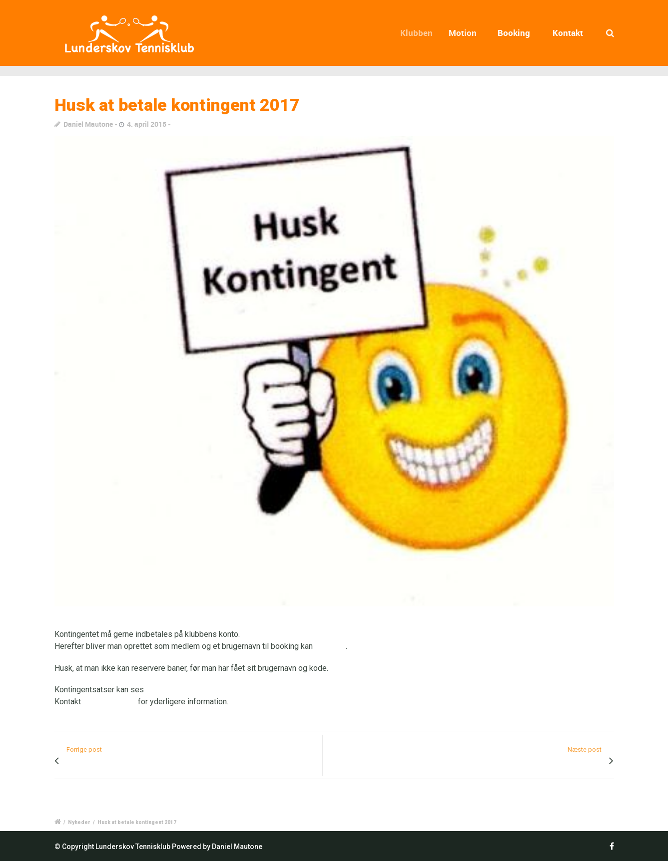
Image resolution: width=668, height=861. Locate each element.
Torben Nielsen (109, 701)
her (151, 689)
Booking (514, 32)
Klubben (420, 32)
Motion (466, 32)
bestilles (330, 646)
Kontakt (568, 32)
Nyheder (79, 822)
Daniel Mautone (88, 124)
